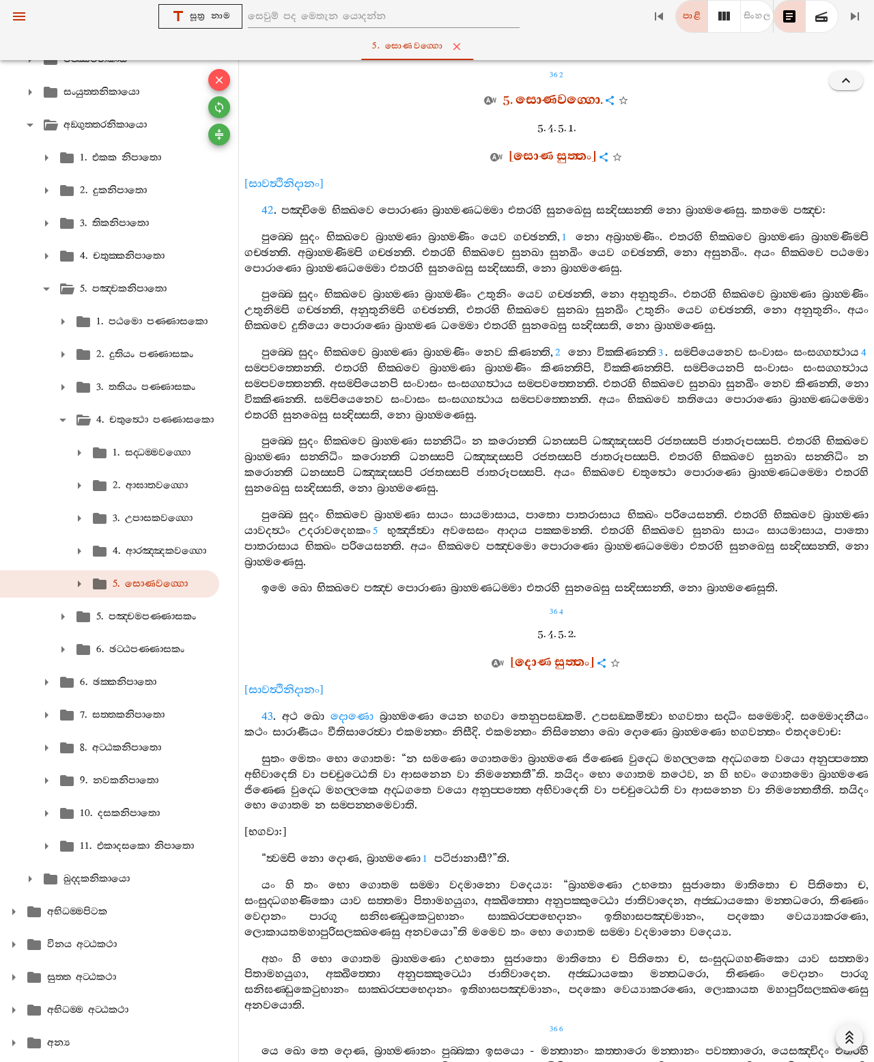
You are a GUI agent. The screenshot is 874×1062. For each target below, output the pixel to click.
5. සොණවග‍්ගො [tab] (440, 46)
